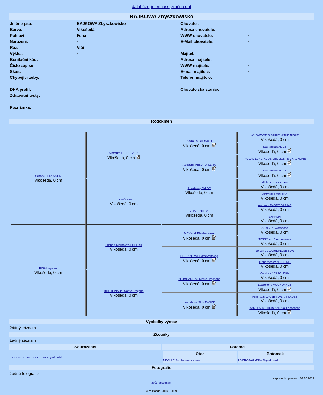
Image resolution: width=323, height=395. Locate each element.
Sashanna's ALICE (274, 146)
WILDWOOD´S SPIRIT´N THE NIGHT (275, 135)
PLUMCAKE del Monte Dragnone (199, 279)
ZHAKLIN (275, 216)
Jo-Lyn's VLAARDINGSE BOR (275, 250)
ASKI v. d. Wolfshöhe (274, 227)
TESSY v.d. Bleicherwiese (275, 239)
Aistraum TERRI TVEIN (123, 152)
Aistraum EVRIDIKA (274, 193)
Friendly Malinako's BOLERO (123, 245)
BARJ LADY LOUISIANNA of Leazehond (274, 308)
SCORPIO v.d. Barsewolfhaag (199, 256)
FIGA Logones (48, 268)
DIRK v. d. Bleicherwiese (199, 233)
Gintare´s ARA (124, 199)
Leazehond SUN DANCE (199, 302)
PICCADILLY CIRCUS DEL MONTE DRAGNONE (275, 158)
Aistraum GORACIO (199, 140)
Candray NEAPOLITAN (274, 273)
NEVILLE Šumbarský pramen (181, 360)
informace (160, 6)
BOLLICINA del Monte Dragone (124, 291)
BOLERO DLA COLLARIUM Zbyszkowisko (37, 357)
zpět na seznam (161, 382)
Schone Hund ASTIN (48, 175)
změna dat (181, 6)
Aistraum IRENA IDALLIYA (199, 164)
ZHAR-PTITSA (199, 210)
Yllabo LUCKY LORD (274, 182)
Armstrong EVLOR (199, 188)
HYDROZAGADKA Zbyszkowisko (259, 360)
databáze (140, 6)
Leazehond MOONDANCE (274, 284)
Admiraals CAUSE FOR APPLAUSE (274, 296)
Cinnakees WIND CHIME (275, 262)
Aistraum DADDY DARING (274, 205)
